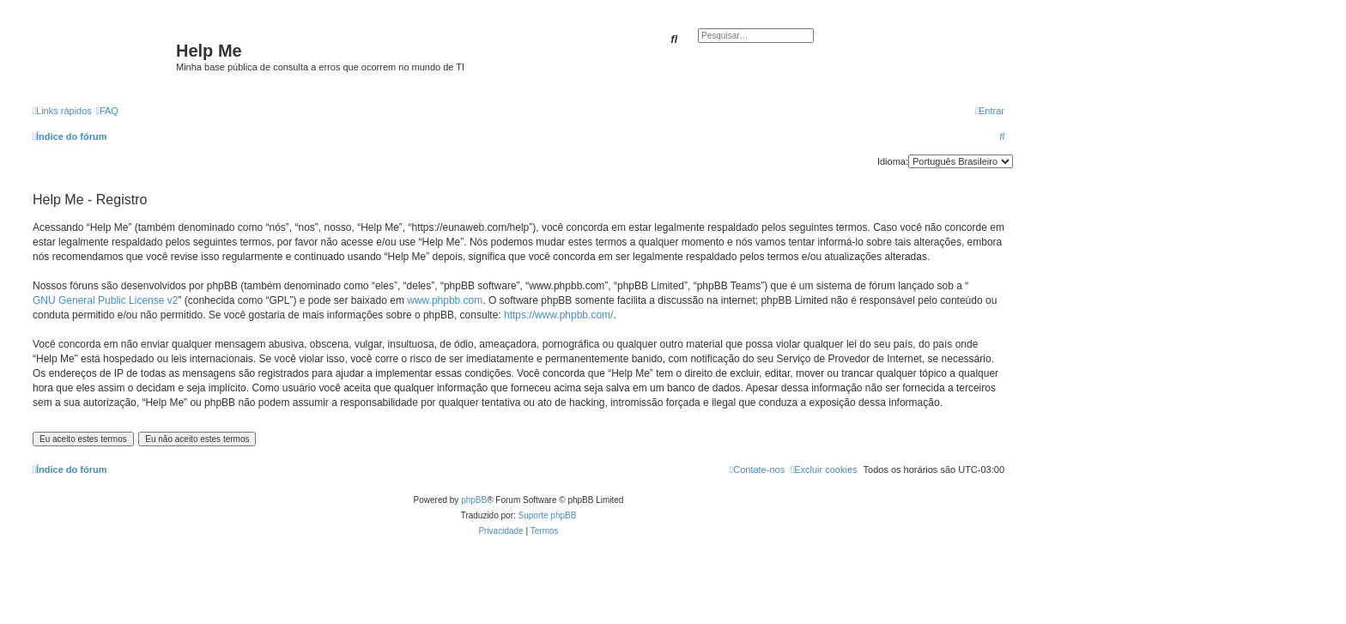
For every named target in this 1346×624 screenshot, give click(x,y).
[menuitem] (107, 110)
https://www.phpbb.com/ (558, 315)
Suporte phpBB (547, 515)
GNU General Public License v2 (105, 300)
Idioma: (892, 161)
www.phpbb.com (444, 300)
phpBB (474, 500)
